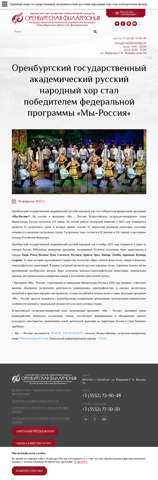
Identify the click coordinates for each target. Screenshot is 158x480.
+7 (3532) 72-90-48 (101, 395)
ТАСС (103, 338)
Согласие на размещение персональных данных (41, 420)
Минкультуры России (33, 338)
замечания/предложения (35, 431)
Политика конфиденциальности (35, 401)
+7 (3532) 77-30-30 (101, 409)
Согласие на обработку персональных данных (40, 409)
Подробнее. (81, 461)
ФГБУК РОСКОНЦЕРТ (67, 333)
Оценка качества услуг (33, 443)
